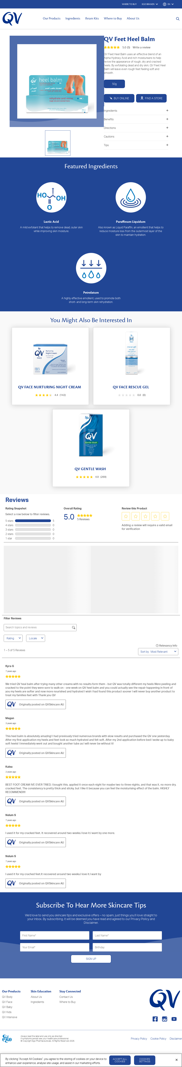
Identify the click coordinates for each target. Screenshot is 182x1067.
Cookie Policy (158, 1038)
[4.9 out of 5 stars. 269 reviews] (91, 477)
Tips (136, 145)
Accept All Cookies (120, 1060)
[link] (84, 516)
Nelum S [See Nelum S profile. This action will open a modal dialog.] (10, 815)
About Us (133, 18)
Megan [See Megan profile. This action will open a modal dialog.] (9, 718)
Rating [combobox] (14, 638)
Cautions (136, 136)
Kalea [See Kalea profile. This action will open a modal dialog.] (8, 766)
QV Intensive (9, 1017)
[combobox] (161, 651)
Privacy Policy (139, 1038)
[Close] (176, 1060)
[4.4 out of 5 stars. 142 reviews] (50, 395)
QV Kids (6, 1012)
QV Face (7, 1002)
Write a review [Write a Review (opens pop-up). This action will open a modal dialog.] (141, 47)
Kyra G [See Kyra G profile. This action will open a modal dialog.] (9, 666)
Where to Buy (113, 18)
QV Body (7, 997)
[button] (126, 516)
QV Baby (7, 1007)
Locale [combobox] (36, 638)
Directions (136, 128)
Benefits (136, 119)
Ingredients (73, 18)
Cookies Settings (144, 1060)
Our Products (51, 18)
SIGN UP (91, 958)
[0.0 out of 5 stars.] (131, 395)
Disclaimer (176, 1038)
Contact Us (66, 997)
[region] (91, 1060)
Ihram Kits (92, 18)
